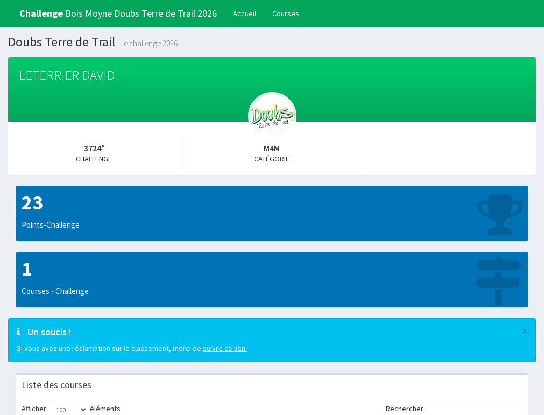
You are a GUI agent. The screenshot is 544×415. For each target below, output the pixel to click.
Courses (285, 13)
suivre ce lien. (225, 348)
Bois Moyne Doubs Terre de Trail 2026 (118, 13)
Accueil (244, 13)
